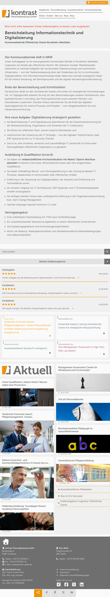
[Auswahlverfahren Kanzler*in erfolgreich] (28, 350)
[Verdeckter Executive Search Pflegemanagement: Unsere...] (27, 433)
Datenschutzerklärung (67, 569)
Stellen (42, 16)
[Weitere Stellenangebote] (55, 261)
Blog (72, 16)
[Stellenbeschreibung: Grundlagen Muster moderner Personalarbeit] (27, 517)
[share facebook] (55, 593)
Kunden (50, 16)
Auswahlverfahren (76, 10)
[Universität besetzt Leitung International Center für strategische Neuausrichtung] (82, 327)
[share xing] (46, 593)
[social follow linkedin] (81, 584)
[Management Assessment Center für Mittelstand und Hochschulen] (83, 379)
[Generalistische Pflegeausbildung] (83, 470)
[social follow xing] (58, 584)
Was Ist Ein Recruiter (69, 496)
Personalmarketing (93, 10)
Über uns (58, 16)
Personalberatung (58, 10)
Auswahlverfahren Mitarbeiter (74, 489)
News (66, 16)
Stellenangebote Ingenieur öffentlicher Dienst (79, 503)
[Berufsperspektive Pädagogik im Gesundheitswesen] (83, 440)
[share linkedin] (72, 593)
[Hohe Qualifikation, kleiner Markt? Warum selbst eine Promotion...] (27, 393)
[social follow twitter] (74, 584)
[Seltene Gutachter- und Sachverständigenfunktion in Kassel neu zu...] (27, 478)
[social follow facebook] (66, 584)
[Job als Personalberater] (83, 409)
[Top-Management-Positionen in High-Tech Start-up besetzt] (82, 350)
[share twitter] (63, 593)
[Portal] (19, 14)
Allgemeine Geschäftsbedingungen (72, 575)
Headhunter (44, 10)
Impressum (62, 572)
